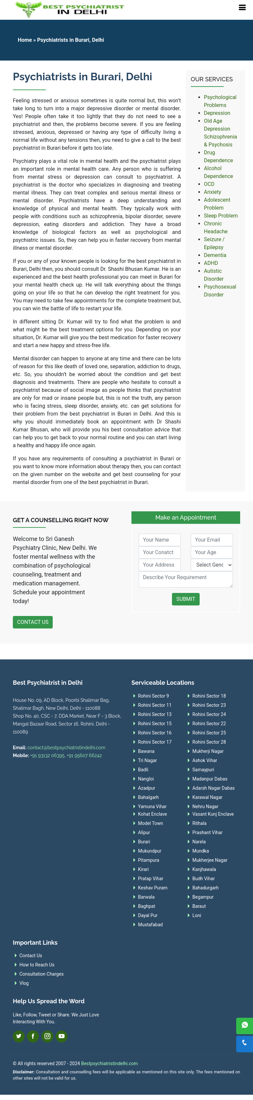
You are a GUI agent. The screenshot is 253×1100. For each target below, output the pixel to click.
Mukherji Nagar (208, 751)
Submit (185, 599)
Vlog (24, 983)
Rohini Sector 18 (209, 696)
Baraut (199, 906)
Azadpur (146, 788)
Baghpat (146, 906)
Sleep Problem (221, 216)
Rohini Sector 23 (209, 705)
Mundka (200, 851)
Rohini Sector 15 (155, 723)
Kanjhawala (204, 869)
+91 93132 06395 (47, 755)
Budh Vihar (203, 878)
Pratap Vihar (150, 878)
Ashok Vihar (204, 760)
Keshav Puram (153, 887)
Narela (199, 841)
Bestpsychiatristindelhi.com (109, 1063)
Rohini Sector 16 (155, 732)
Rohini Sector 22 (209, 723)
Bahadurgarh (205, 887)
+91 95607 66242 (84, 755)
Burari (144, 841)
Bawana (146, 751)
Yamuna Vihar (152, 806)
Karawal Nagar (207, 797)
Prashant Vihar (207, 832)
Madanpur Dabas (209, 779)
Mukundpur (149, 851)
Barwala (146, 897)
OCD (209, 184)
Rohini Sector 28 (209, 742)
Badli (143, 769)
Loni (196, 915)
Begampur (202, 897)
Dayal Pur (147, 915)
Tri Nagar (147, 760)
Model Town (150, 823)
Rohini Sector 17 (155, 742)
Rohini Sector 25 (209, 732)
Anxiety (212, 192)
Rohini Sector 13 (155, 714)
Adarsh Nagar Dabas (213, 788)
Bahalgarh (148, 797)
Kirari (143, 869)
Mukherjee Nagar (209, 860)
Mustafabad (150, 924)
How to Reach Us (36, 964)
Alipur (144, 832)
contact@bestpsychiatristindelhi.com (66, 747)
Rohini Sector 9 (153, 696)
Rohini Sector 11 (155, 705)
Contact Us (32, 622)
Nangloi (146, 779)
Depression (217, 113)
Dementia (215, 255)
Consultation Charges (41, 974)
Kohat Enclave (152, 814)
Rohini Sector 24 (209, 714)
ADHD (211, 263)
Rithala (199, 823)
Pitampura (148, 860)
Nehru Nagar (205, 806)
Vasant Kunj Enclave (213, 814)
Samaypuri (203, 769)
